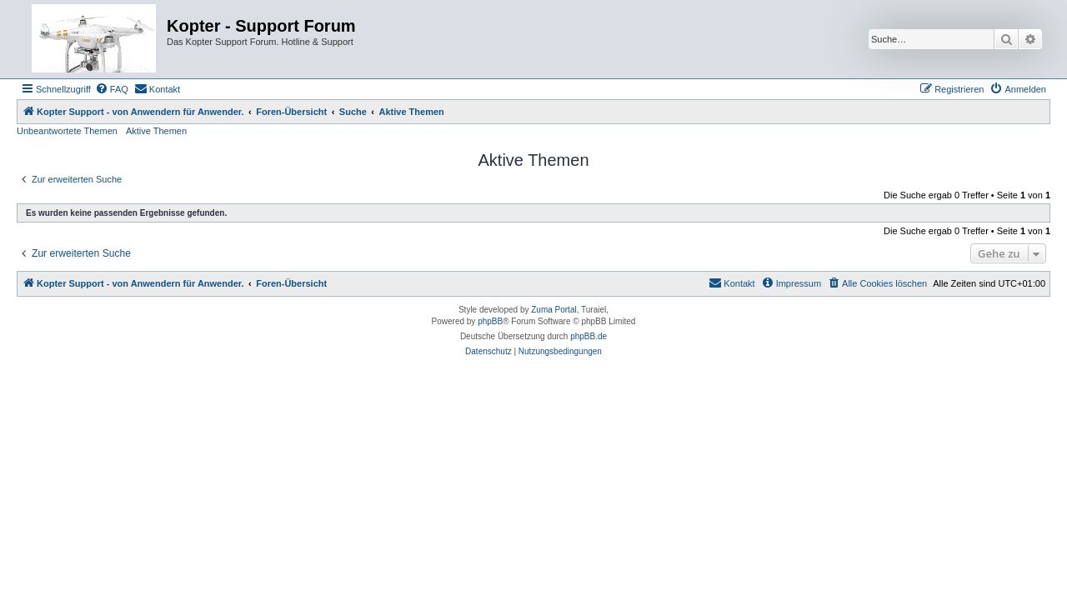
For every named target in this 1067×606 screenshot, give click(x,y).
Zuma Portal (553, 309)
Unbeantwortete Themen (67, 131)
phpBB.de (588, 336)
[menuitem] (111, 89)
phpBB (490, 321)
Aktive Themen (156, 131)
